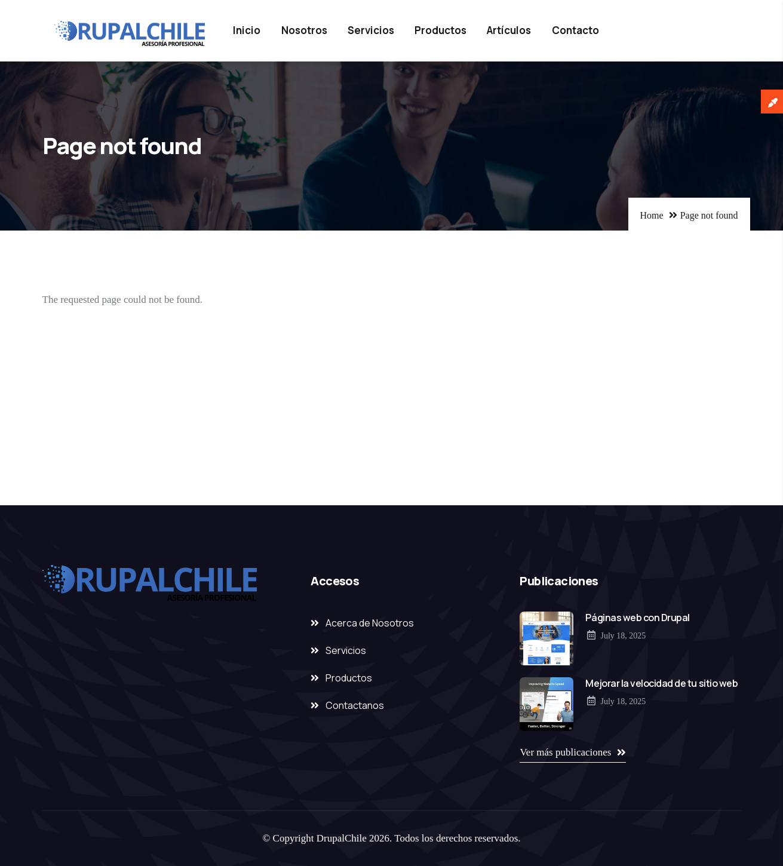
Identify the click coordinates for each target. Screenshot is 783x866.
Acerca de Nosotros (370, 622)
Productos (440, 30)
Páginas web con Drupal (637, 617)
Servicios (371, 30)
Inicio (246, 30)
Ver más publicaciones (565, 752)
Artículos (509, 30)
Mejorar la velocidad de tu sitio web (661, 683)
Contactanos (355, 705)
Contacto (575, 30)
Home (652, 215)
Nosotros (304, 30)
